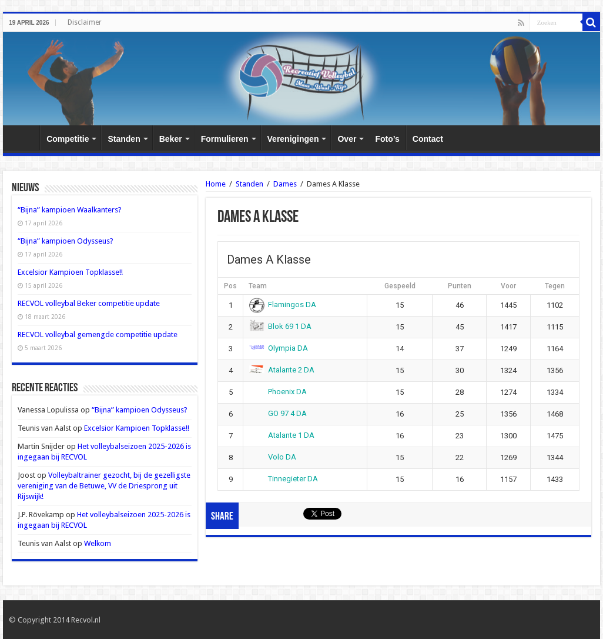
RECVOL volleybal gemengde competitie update (97, 334)
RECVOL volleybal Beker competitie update (89, 303)
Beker (170, 139)
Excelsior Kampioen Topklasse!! (70, 272)
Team (258, 286)
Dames (285, 183)
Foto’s (387, 139)
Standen (124, 139)
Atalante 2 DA (282, 369)
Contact (428, 139)
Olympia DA (279, 348)
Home (24, 137)
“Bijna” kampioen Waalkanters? (70, 209)
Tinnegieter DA (284, 478)
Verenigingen (293, 139)
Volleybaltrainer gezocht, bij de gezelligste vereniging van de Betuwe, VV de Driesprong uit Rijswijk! (104, 486)
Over (346, 139)
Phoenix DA (278, 391)
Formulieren (225, 139)
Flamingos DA (283, 304)
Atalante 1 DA (282, 435)
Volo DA (273, 456)
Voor (508, 286)
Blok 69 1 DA (280, 326)
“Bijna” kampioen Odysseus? (65, 241)
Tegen (555, 286)
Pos (230, 286)
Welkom (97, 543)
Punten (459, 286)
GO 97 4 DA (278, 413)
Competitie (67, 139)
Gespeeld (400, 286)
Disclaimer (85, 22)
